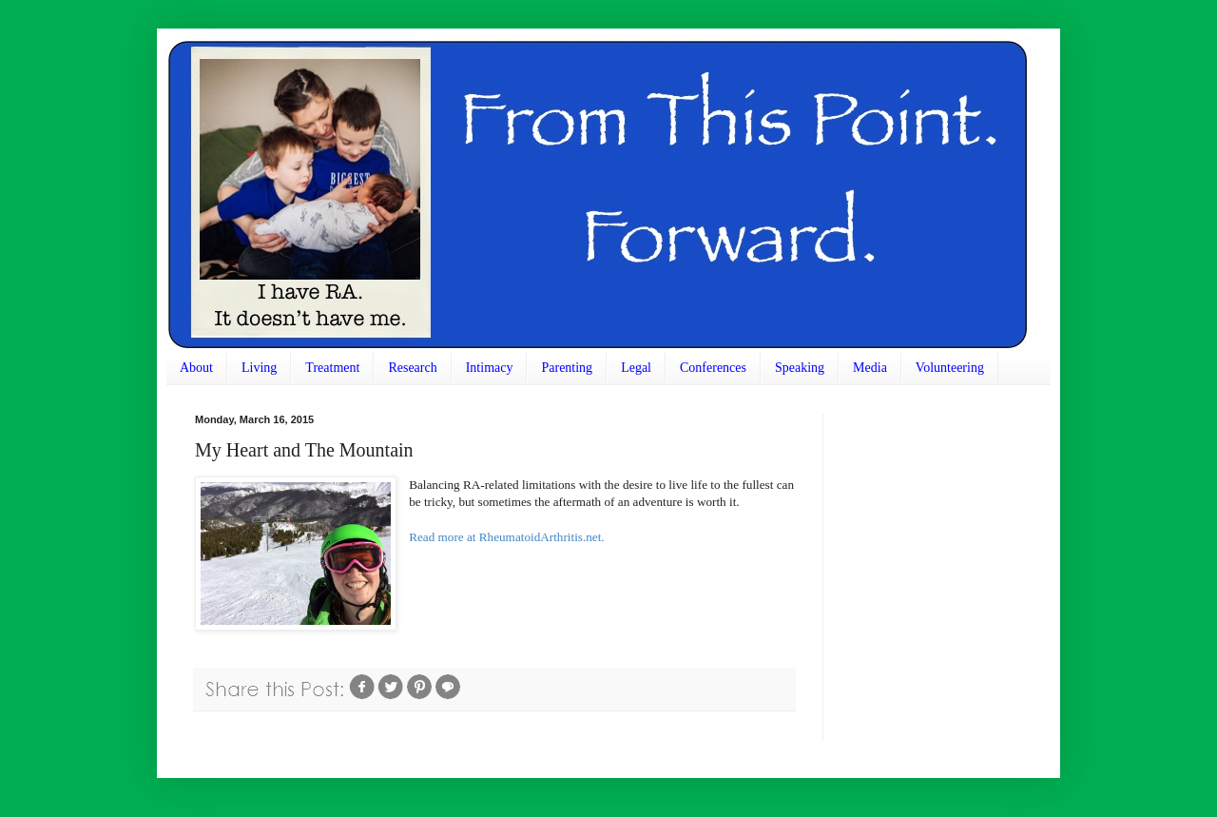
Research (412, 367)
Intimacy (489, 367)
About (196, 367)
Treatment (332, 367)
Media (870, 367)
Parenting (566, 367)
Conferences (713, 367)
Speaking (799, 367)
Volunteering (950, 367)
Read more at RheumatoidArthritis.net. (506, 537)
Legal (636, 367)
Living (259, 367)
